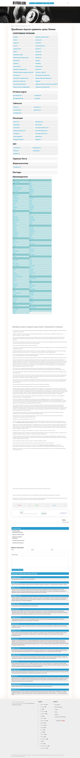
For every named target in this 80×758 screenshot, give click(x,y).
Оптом (48, 3)
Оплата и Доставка (39, 3)
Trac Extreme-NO (43, 748)
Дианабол (42, 722)
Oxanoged (42, 727)
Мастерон (42, 736)
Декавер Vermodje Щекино (18, 534)
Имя (13, 549)
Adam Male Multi (43, 739)
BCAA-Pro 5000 (43, 704)
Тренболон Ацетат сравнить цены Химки (22, 25)
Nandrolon (42, 718)
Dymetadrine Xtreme (44, 745)
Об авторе (63, 513)
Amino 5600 (42, 725)
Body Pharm (42, 734)
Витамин (42, 743)
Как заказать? (32, 3)
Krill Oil (41, 732)
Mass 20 (41, 729)
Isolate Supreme (43, 720)
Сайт (52, 549)
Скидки (44, 3)
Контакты (52, 3)
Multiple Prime (43, 713)
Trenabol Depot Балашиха (18, 542)
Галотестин (42, 706)
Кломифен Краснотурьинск (18, 540)
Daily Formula (42, 711)
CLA (41, 741)
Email (32, 549)
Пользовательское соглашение (16, 704)
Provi (41, 709)
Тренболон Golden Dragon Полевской (47, 445)
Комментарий (15, 554)
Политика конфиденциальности (29, 703)
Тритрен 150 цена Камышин (60, 716)
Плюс (41, 716)
